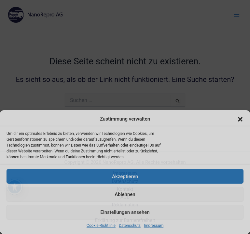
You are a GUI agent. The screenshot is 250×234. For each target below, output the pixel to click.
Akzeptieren (125, 176)
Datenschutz (130, 225)
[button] (240, 119)
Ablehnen (125, 194)
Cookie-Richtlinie (101, 225)
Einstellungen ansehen (124, 212)
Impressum (153, 225)
